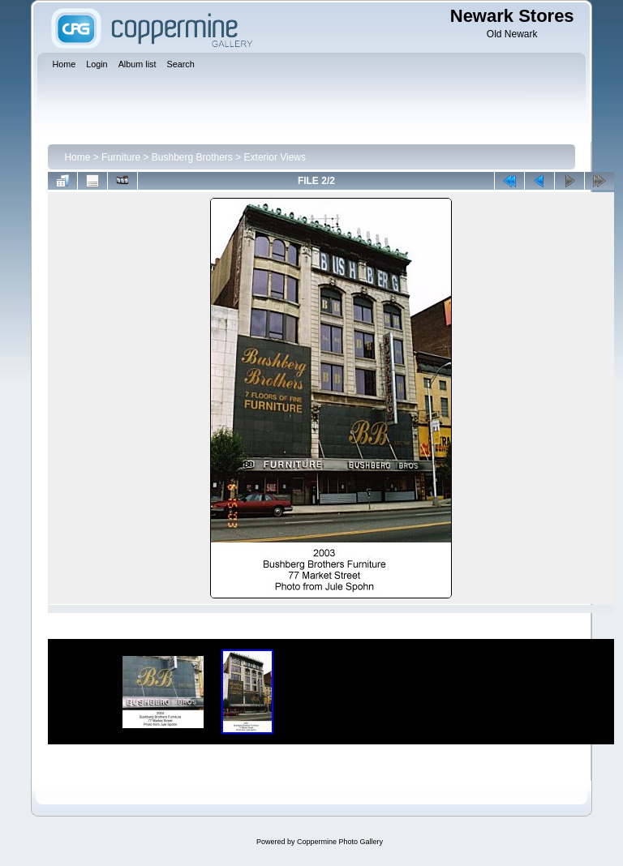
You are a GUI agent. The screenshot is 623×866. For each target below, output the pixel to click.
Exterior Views (275, 157)
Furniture (120, 157)
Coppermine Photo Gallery (340, 842)
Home (77, 157)
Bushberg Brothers (192, 157)
